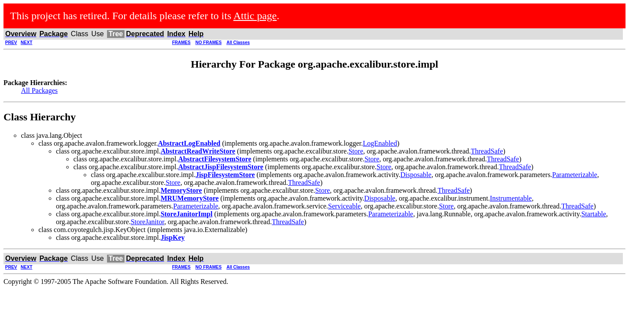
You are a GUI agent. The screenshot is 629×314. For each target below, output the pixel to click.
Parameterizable (574, 174)
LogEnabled (380, 143)
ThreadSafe (487, 151)
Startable (593, 214)
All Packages (39, 90)
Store (356, 151)
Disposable (416, 174)
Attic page (254, 15)
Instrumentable (511, 198)
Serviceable (344, 206)
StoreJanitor (147, 221)
